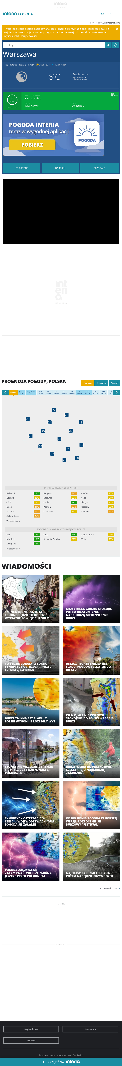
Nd (31, 392)
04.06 (64, 392)
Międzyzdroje (87, 534)
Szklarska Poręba (51, 539)
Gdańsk (10, 498)
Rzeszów (85, 507)
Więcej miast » (13, 520)
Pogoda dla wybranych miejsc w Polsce (61, 529)
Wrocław (85, 511)
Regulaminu (78, 1055)
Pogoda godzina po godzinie (21, 168)
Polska (88, 383)
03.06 (56, 392)
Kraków (84, 493)
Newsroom (90, 1029)
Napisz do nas (31, 1029)
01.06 (40, 392)
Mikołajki (10, 539)
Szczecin (10, 511)
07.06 (87, 392)
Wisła (83, 539)
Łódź (8, 502)
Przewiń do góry (108, 888)
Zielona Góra (12, 516)
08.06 (95, 392)
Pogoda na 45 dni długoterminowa (60, 168)
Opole (9, 507)
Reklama (31, 1040)
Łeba (45, 534)
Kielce (83, 498)
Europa (101, 383)
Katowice (47, 498)
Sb (21, 392)
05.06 (71, 392)
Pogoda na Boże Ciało (99, 168)
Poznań (47, 507)
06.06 (79, 392)
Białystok (10, 493)
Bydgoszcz (48, 493)
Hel (8, 534)
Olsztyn (84, 502)
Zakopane (11, 543)
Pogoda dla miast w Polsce (61, 487)
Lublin (46, 502)
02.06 (48, 392)
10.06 (111, 392)
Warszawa (48, 511)
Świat (114, 383)
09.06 (103, 392)
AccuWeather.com (111, 22)
